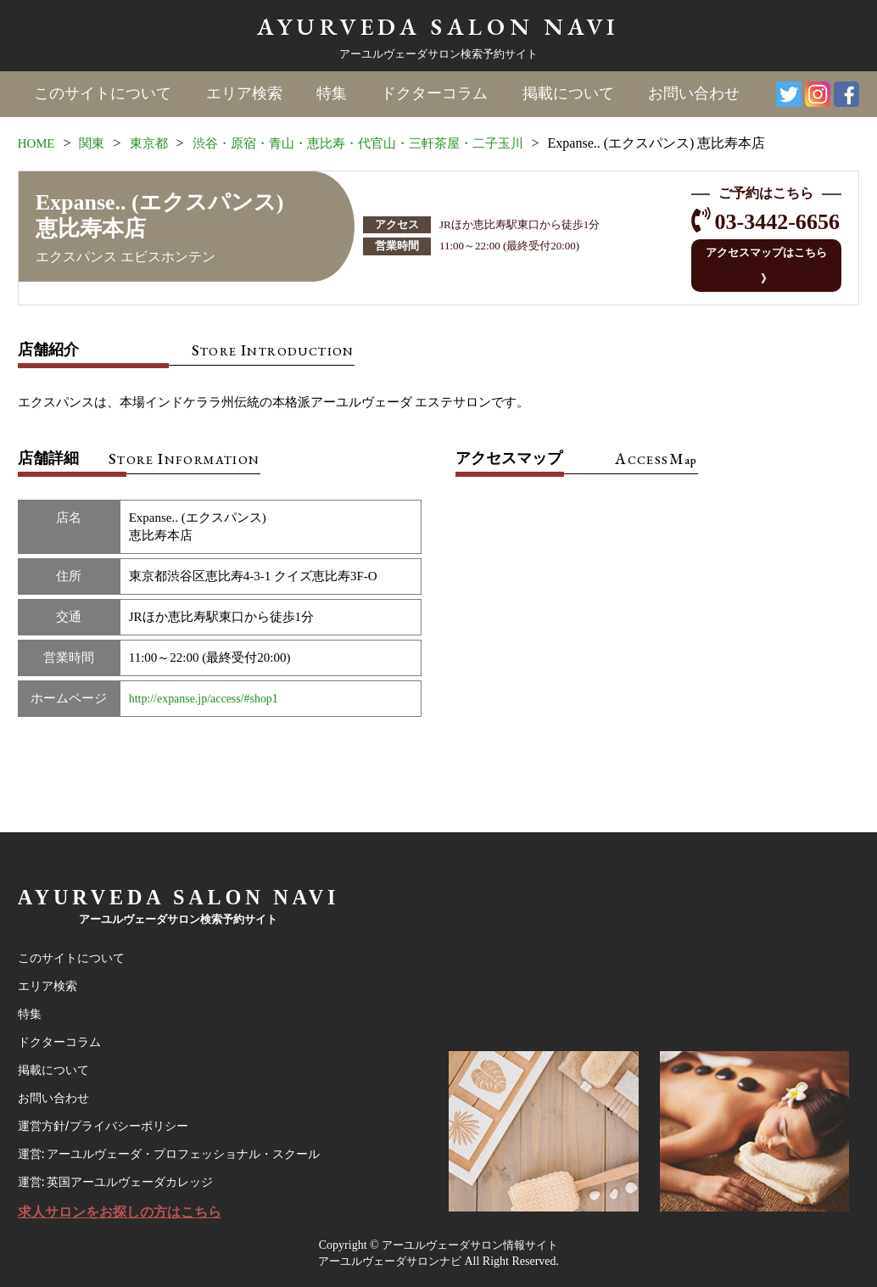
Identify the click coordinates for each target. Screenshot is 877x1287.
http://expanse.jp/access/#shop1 (209, 675)
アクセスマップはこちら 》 (761, 253)
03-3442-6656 (770, 222)
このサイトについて (103, 94)
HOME (38, 143)
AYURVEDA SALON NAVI (438, 25)
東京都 (154, 143)
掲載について (567, 94)
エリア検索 (244, 94)
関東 (95, 143)
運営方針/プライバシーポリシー (109, 1117)
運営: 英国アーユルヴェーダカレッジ (122, 1178)
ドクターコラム (434, 94)
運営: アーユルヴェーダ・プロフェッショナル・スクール (180, 1148)
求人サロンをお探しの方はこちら (126, 1210)
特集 (331, 94)
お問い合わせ (693, 94)
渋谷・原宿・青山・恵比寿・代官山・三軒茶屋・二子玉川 (375, 143)
